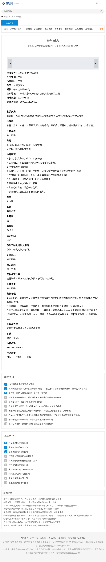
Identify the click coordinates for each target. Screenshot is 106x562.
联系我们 (43, 538)
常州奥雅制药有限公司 (18, 452)
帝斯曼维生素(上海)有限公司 (21, 469)
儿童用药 (28, 29)
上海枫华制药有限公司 (18, 447)
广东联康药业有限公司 (43, 46)
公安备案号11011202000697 (53, 542)
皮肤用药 (79, 29)
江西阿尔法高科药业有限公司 (21, 456)
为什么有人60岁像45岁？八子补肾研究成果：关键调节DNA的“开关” (32, 522)
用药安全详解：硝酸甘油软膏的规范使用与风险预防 (31, 424)
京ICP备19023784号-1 (75, 542)
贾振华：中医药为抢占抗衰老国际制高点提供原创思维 (26, 525)
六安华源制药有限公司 (18, 443)
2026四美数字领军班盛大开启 (21, 384)
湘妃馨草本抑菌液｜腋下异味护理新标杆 (74, 515)
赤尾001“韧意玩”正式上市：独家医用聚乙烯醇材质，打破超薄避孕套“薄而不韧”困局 (44, 415)
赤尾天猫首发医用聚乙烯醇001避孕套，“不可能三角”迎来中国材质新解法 (40, 411)
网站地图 (72, 538)
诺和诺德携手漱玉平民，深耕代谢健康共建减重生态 (31, 419)
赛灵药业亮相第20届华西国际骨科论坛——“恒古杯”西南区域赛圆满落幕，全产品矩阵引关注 (48, 389)
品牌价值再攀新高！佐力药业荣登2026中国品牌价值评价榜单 (35, 406)
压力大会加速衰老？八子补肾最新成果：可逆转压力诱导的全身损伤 (32, 499)
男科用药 (48, 29)
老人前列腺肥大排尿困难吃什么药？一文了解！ (29, 393)
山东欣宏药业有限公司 (18, 483)
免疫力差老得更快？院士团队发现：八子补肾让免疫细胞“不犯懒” (31, 509)
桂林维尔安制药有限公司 (19, 474)
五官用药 (58, 29)
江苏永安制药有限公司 (18, 465)
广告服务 (53, 538)
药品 (20, 17)
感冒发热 (89, 29)
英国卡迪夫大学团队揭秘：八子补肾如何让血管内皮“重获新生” (30, 502)
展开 (101, 29)
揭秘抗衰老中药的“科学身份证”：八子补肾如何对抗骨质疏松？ (30, 519)
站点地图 (81, 538)
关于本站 (34, 538)
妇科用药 (38, 29)
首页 (13, 17)
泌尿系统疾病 (16, 29)
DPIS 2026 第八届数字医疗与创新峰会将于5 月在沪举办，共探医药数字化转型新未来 (40, 505)
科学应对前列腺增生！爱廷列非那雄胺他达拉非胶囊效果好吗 (35, 397)
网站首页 (25, 538)
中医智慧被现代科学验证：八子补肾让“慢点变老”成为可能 (28, 515)
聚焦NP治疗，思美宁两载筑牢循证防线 (25, 402)
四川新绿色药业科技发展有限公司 (23, 461)
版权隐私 (62, 538)
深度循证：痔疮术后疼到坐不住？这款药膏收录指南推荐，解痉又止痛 (33, 512)
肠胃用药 (69, 29)
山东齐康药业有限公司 (18, 478)
